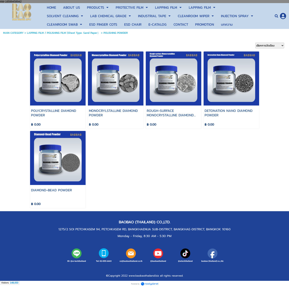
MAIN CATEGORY (13, 33)
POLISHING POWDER (116, 33)
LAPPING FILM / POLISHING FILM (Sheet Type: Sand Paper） (63, 33)
